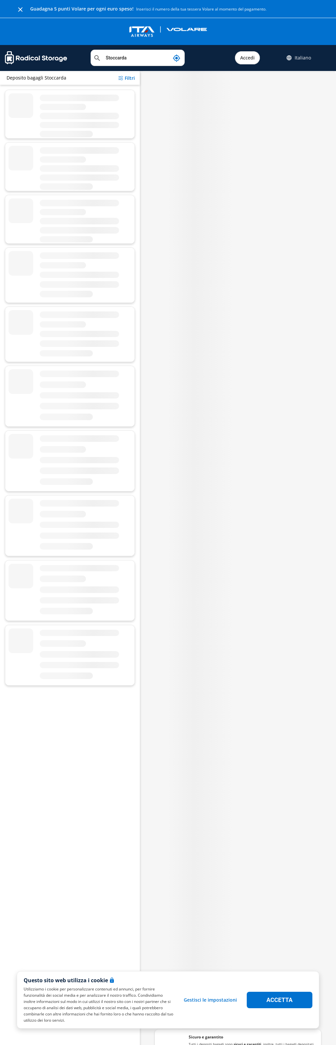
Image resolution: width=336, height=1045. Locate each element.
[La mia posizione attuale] (176, 58)
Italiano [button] (298, 58)
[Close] (20, 9)
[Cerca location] (138, 58)
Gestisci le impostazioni (210, 1000)
